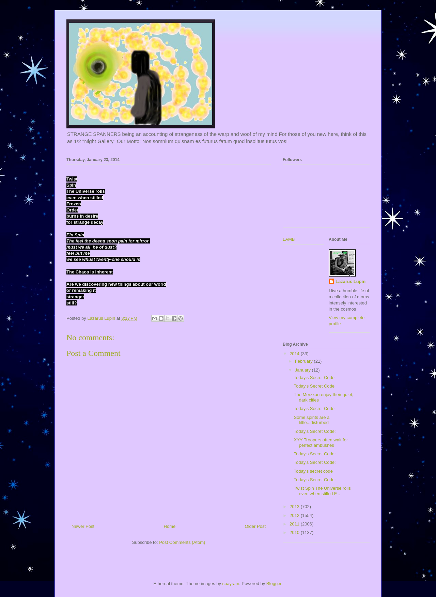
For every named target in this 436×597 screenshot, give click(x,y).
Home (170, 526)
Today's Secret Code (314, 377)
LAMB (289, 239)
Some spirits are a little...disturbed (311, 420)
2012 (295, 515)
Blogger (273, 583)
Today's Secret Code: (315, 431)
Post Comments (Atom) (182, 542)
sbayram (230, 583)
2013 (295, 506)
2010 (295, 532)
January (303, 370)
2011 (295, 524)
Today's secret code (313, 471)
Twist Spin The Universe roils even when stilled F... (322, 491)
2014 (295, 353)
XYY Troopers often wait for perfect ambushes (321, 442)
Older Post (255, 526)
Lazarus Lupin (350, 281)
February (304, 361)
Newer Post (83, 526)
